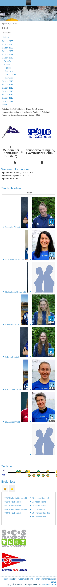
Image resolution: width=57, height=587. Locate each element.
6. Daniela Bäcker (13, 324)
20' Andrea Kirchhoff (40, 498)
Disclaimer (50, 579)
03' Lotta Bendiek (13, 513)
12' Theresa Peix (39, 509)
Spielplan (9, 71)
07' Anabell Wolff (13, 505)
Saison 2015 (7, 91)
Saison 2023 (7, 48)
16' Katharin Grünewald (16, 498)
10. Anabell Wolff (12, 422)
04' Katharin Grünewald (16, 509)
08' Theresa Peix (39, 517)
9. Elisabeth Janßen (14, 389)
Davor (4, 104)
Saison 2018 (7, 81)
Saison (7, 64)
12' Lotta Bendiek (13, 502)
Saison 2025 (7, 41)
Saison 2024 (7, 44)
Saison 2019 (7, 58)
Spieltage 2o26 (9, 23)
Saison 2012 (7, 101)
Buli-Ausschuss (20, 579)
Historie (6, 37)
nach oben (8, 579)
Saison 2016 (7, 88)
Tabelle (5, 28)
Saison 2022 (7, 51)
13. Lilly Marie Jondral (15, 259)
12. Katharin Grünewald (15, 292)
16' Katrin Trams (39, 502)
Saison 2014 (7, 94)
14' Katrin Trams (39, 505)
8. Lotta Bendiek (12, 357)
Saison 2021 (7, 54)
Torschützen (10, 74)
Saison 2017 (7, 84)
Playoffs (7, 61)
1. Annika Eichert (12, 227)
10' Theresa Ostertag (41, 513)
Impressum (40, 579)
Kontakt (31, 579)
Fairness (6, 32)
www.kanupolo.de (48, 584)
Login (53, 582)
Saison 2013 (7, 98)
